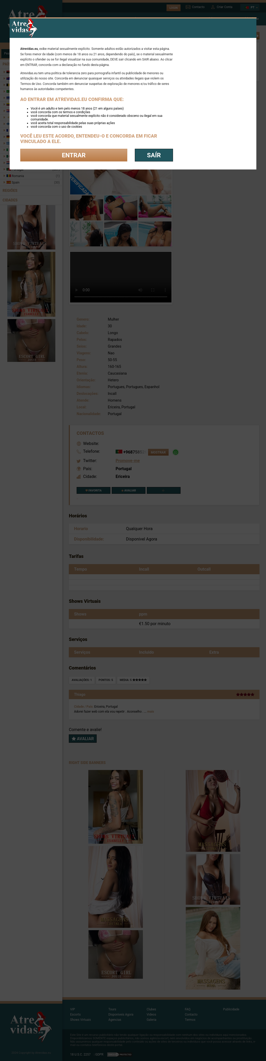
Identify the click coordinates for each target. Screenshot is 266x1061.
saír (154, 155)
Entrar (74, 155)
